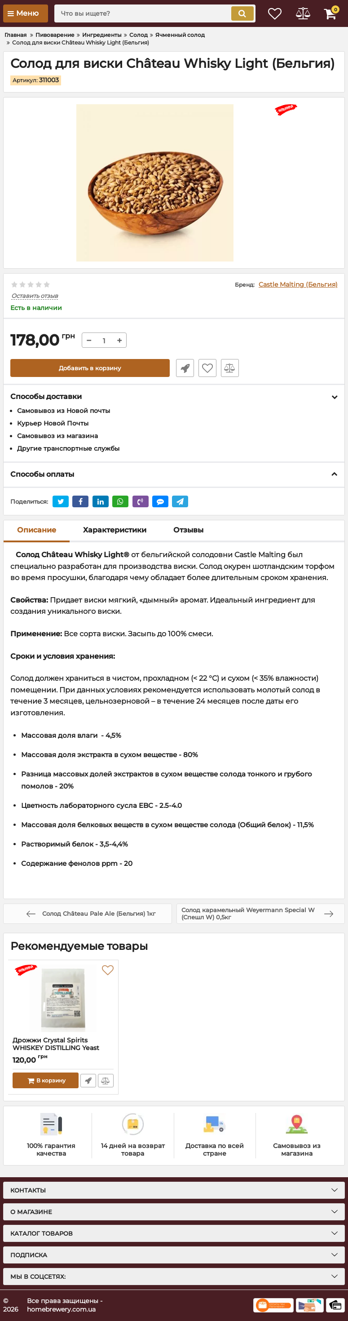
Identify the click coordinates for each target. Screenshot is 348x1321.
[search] (149, 13)
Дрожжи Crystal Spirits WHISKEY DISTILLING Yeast (63, 1048)
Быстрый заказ (183, 368)
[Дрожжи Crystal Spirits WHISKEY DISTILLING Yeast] (63, 998)
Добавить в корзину (90, 368)
